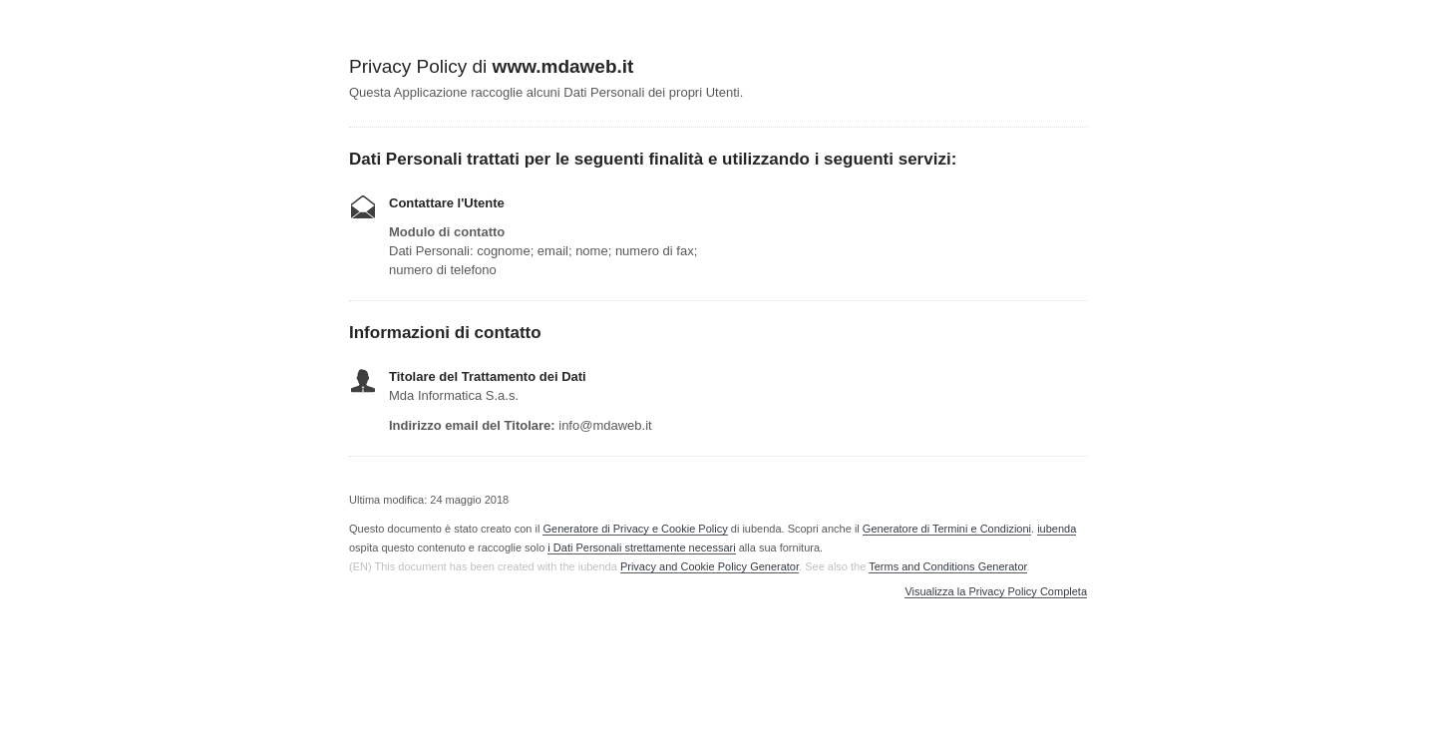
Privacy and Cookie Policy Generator (709, 566)
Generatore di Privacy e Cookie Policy (634, 529)
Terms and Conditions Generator (947, 566)
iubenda (1056, 529)
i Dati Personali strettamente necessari (641, 547)
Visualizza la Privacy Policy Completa (995, 591)
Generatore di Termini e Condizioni (947, 529)
